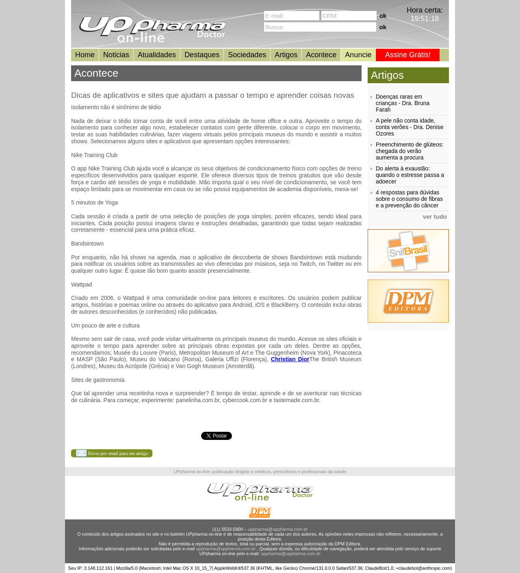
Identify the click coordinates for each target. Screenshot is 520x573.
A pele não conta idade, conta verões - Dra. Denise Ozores (410, 127)
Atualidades (157, 55)
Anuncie (358, 55)
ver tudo (435, 216)
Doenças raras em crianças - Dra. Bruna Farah (402, 103)
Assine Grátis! (408, 55)
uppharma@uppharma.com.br (278, 529)
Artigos (286, 55)
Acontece (321, 55)
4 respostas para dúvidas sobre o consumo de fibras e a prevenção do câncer (409, 199)
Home (85, 55)
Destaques (201, 55)
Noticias (116, 55)
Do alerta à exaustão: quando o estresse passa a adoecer (410, 175)
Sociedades (247, 55)
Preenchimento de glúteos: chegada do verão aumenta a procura (410, 151)
